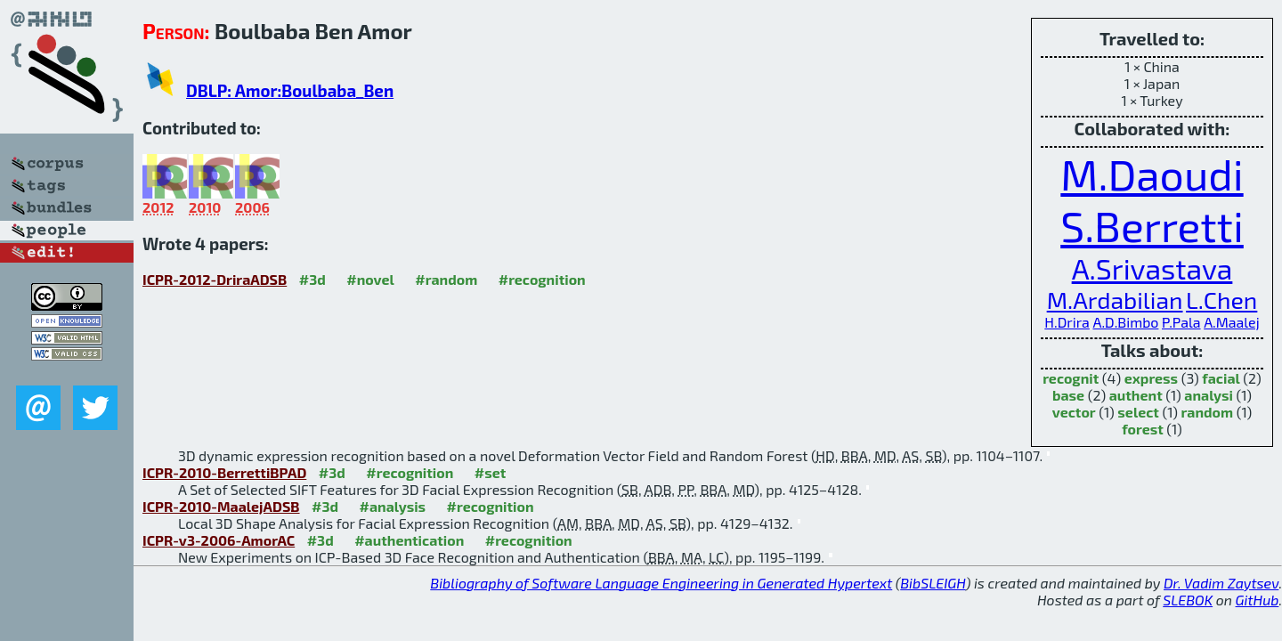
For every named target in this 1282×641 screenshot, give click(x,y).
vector (1074, 411)
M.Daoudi (1151, 173)
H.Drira (1067, 321)
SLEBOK (1188, 599)
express (1151, 377)
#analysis (393, 506)
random (1207, 411)
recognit (1071, 377)
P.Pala (1181, 321)
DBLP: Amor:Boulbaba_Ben (290, 90)
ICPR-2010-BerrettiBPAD (224, 472)
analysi (1208, 394)
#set (491, 472)
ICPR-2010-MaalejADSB (221, 506)
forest (1143, 428)
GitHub (1257, 599)
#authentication (409, 539)
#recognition (542, 279)
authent (1136, 394)
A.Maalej (1232, 321)
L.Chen (1221, 299)
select (1138, 411)
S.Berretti (1152, 225)
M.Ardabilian (1115, 299)
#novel (370, 279)
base (1068, 394)
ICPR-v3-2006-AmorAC (218, 539)
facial (1220, 377)
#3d (312, 279)
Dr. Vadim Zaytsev (1221, 582)
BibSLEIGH (932, 582)
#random (446, 279)
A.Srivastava (1152, 268)
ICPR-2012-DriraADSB (214, 279)
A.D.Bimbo (1125, 321)
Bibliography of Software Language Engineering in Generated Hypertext (661, 582)
